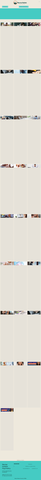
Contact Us (35, 468)
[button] (39, 2)
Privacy (30, 464)
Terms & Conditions (30, 466)
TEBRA (25, 478)
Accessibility (26, 468)
